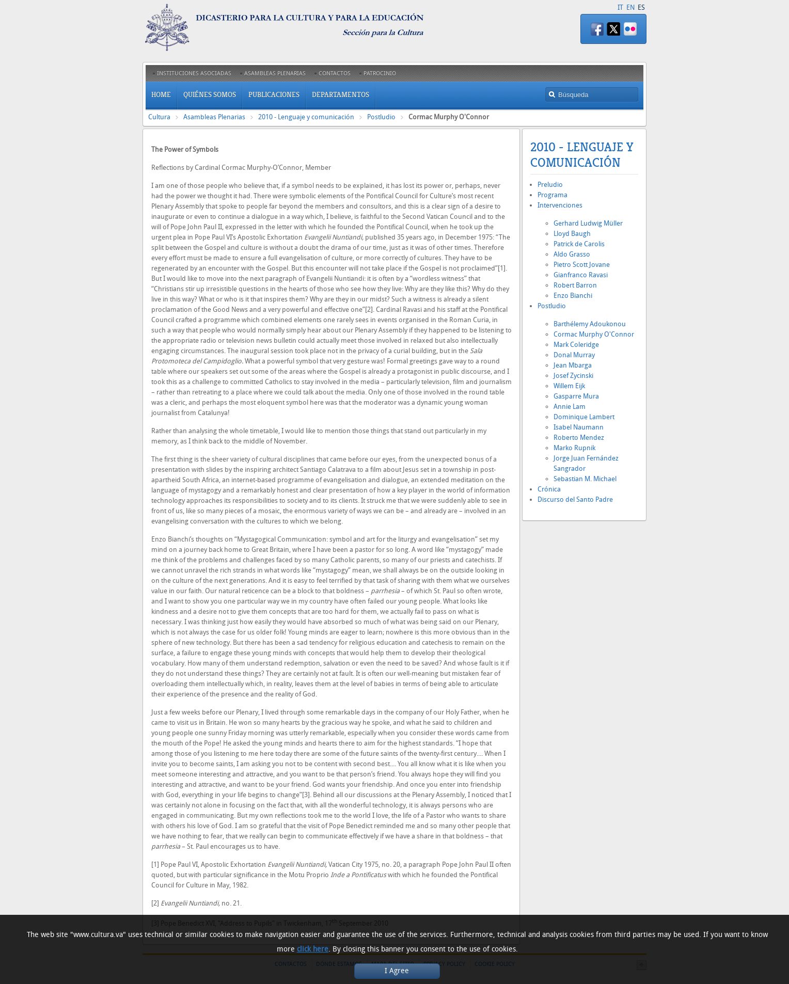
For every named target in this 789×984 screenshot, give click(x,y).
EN (630, 7)
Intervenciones (560, 205)
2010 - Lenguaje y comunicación (306, 117)
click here (312, 949)
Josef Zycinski (573, 375)
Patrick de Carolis (579, 244)
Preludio (550, 184)
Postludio (381, 117)
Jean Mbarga (573, 365)
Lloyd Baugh (572, 233)
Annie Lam (570, 406)
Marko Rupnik (574, 448)
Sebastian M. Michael (585, 479)
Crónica (549, 489)
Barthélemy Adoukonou (590, 324)
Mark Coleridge (576, 344)
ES (641, 7)
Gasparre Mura (576, 396)
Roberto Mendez (579, 437)
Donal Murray (574, 355)
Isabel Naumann (579, 427)
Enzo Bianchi (573, 295)
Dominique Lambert (584, 417)
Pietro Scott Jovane (582, 264)
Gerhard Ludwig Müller (588, 223)
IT (620, 7)
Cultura (159, 117)
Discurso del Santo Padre (575, 499)
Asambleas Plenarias (214, 117)
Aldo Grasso (572, 254)
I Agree (397, 970)
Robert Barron (575, 285)
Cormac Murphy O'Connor (594, 334)
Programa (552, 195)
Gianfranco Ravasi (581, 275)
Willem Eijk (569, 386)
